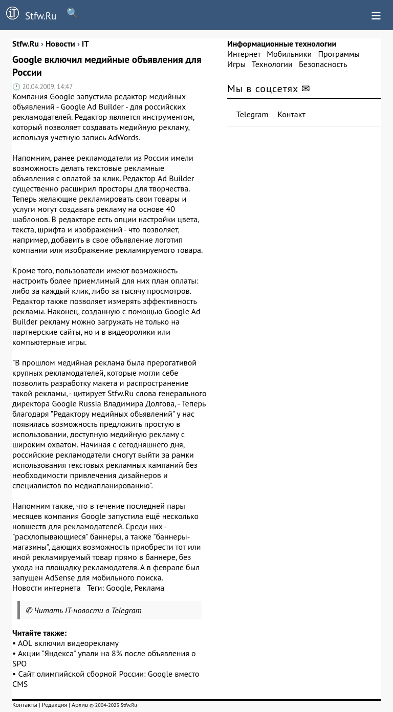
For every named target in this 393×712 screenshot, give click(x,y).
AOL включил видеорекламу (68, 643)
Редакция (54, 704)
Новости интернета (46, 587)
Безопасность (323, 64)
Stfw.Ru (28, 14)
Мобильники (289, 54)
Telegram (252, 114)
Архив (80, 704)
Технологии (272, 64)
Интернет (243, 54)
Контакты (24, 704)
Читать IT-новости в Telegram (88, 610)
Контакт (291, 114)
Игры (236, 64)
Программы (338, 54)
